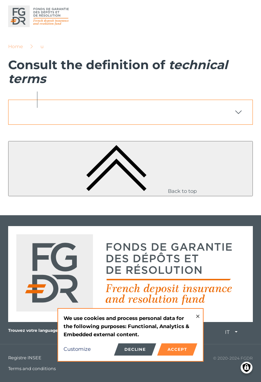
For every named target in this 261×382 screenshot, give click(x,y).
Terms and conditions (32, 368)
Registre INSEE (24, 357)
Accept (177, 349)
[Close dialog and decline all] (198, 313)
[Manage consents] (247, 368)
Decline (135, 349)
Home (15, 46)
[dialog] (130, 335)
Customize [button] (77, 349)
